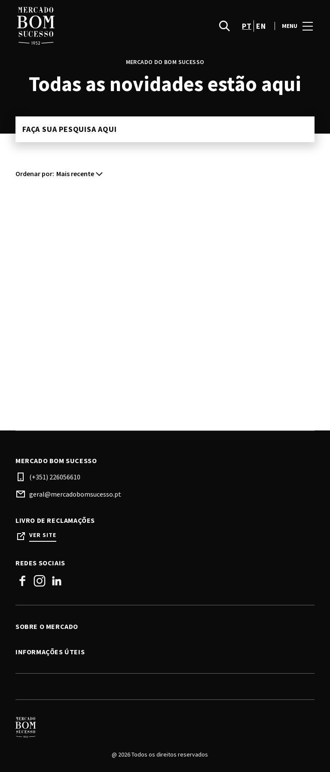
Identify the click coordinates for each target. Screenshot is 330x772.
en (261, 26)
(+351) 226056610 (54, 477)
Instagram (39, 581)
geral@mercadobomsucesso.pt (75, 494)
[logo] (91, 26)
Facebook (22, 581)
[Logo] (159, 727)
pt (246, 26)
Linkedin (57, 581)
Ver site (42, 535)
